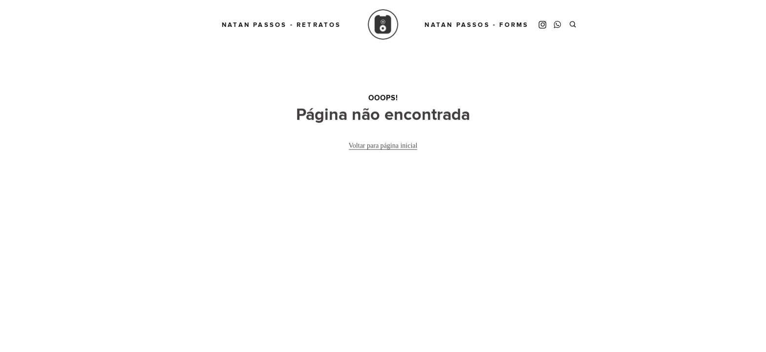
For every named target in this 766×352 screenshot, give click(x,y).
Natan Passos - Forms (477, 25)
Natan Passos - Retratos (281, 25)
